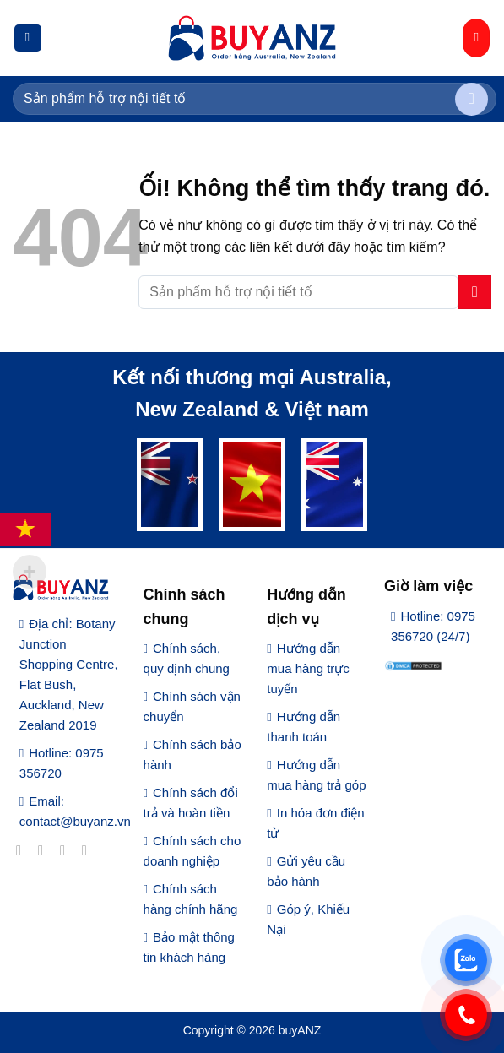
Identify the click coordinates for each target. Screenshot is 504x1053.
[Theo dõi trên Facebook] (23, 850)
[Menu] (27, 38)
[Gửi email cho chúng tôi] (89, 850)
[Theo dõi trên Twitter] (67, 850)
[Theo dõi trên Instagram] (45, 850)
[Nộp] (471, 99)
